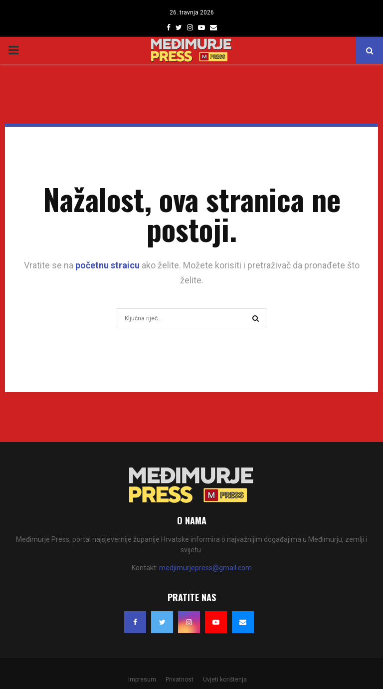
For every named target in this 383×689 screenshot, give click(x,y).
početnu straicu (107, 265)
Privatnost (179, 679)
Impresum (142, 679)
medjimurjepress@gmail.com (205, 568)
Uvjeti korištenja (225, 679)
